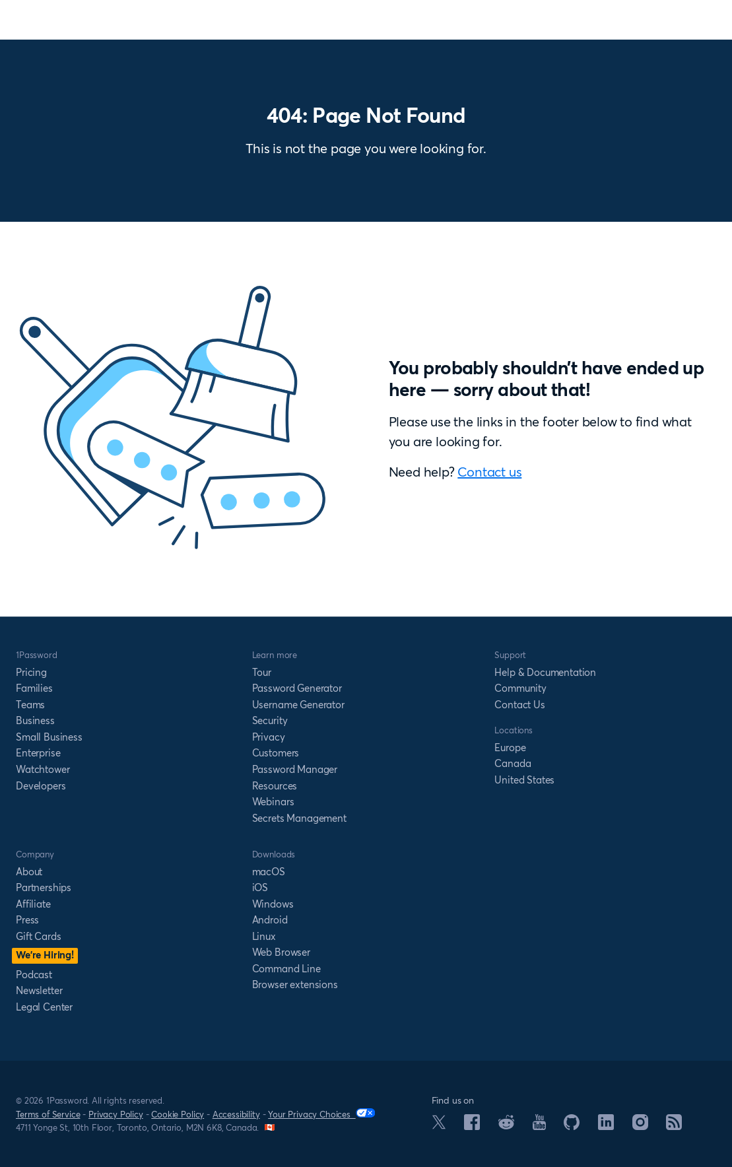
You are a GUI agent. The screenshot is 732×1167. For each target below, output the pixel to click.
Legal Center (44, 1007)
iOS (260, 887)
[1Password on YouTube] (539, 1126)
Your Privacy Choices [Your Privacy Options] (321, 1113)
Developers (40, 786)
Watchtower (42, 769)
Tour (261, 672)
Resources (275, 786)
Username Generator (298, 704)
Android (270, 920)
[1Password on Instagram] (640, 1126)
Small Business (49, 737)
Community (520, 688)
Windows (273, 904)
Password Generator (297, 688)
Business (35, 720)
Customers (276, 753)
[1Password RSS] (674, 1126)
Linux (264, 936)
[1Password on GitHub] (572, 1126)
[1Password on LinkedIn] (606, 1126)
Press (27, 920)
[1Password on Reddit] (506, 1125)
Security (270, 720)
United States (524, 780)
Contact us (489, 471)
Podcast (34, 974)
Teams (30, 704)
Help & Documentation (545, 672)
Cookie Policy (177, 1114)
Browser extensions (295, 984)
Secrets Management (299, 818)
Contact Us (519, 704)
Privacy (268, 737)
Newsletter (39, 990)
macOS (268, 871)
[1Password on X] (439, 1125)
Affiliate (33, 904)
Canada (512, 763)
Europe (509, 747)
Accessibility (236, 1114)
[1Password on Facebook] (472, 1126)
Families (34, 688)
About (29, 871)
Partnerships (43, 887)
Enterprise (38, 753)
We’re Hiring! (45, 955)
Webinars (273, 801)
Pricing (31, 672)
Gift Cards (38, 936)
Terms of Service (48, 1114)
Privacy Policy (115, 1114)
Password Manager (294, 769)
